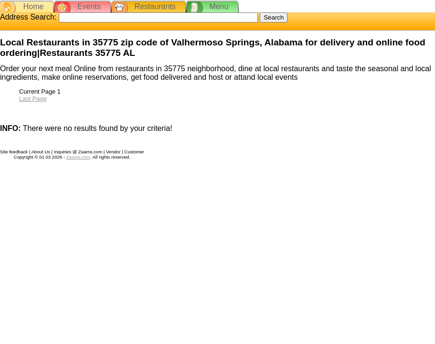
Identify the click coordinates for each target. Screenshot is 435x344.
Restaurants (155, 6)
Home (33, 6)
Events (89, 6)
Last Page (33, 98)
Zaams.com (78, 157)
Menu (218, 6)
